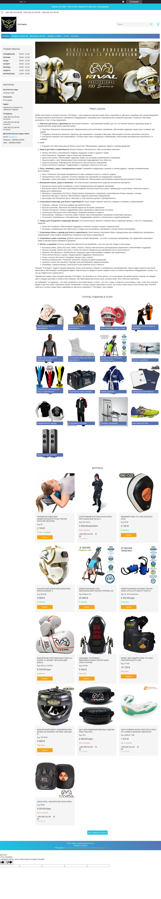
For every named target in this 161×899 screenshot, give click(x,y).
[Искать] (151, 24)
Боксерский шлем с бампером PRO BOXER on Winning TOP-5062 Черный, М (54, 732)
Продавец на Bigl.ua (80, 845)
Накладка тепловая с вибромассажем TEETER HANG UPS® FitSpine (94, 660)
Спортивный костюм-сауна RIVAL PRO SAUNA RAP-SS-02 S (95, 518)
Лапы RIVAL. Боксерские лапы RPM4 (54, 802)
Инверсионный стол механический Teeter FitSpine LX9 (96, 590)
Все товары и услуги (96, 832)
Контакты (75, 36)
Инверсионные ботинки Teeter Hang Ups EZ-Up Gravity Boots (136, 590)
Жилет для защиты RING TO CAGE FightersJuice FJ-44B (137, 659)
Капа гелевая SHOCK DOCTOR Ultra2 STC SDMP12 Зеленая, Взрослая (138, 731)
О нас (66, 36)
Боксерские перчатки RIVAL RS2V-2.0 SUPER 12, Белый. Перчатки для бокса (54, 660)
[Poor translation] (9, 862)
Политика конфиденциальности (95, 848)
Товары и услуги (18, 36)
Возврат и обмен (55, 36)
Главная (6, 36)
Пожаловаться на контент (73, 848)
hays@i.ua (13, 137)
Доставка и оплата (37, 36)
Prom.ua (91, 843)
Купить (45, 537)
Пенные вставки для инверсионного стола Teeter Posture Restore (52, 519)
